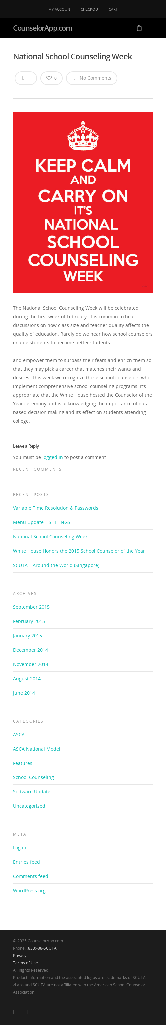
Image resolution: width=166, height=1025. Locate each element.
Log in (19, 847)
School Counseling (33, 777)
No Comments (91, 77)
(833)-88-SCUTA (42, 948)
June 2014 (24, 693)
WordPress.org (29, 890)
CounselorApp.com (42, 27)
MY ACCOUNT (60, 9)
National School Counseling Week (50, 536)
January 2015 (27, 635)
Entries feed (26, 862)
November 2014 (30, 664)
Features (22, 763)
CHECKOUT (90, 9)
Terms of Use (25, 963)
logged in (52, 457)
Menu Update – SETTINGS (41, 522)
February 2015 (29, 621)
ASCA (19, 734)
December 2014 (30, 650)
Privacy (19, 955)
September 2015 (31, 607)
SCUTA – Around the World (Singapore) (56, 565)
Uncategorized (29, 806)
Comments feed (30, 876)
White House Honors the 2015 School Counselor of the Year (79, 551)
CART (113, 9)
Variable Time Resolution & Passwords (55, 508)
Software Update (31, 791)
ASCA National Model (36, 749)
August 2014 (27, 678)
